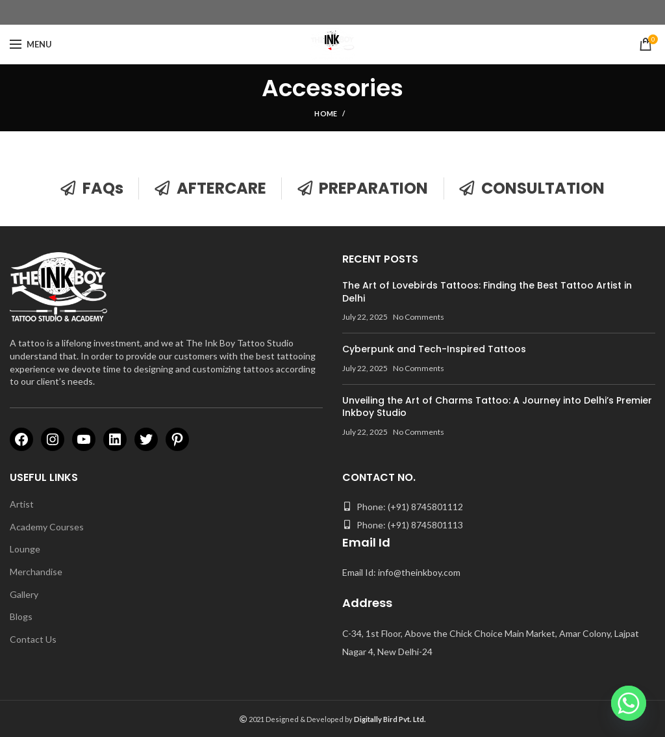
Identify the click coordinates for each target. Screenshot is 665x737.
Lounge (25, 548)
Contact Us (33, 639)
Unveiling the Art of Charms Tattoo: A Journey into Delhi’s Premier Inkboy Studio (497, 407)
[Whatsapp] (628, 703)
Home (325, 113)
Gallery (24, 594)
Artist (22, 504)
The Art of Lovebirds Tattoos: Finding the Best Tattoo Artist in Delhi (487, 292)
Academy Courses (47, 526)
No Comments (418, 317)
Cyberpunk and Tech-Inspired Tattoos (434, 349)
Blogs (21, 616)
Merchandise (36, 571)
